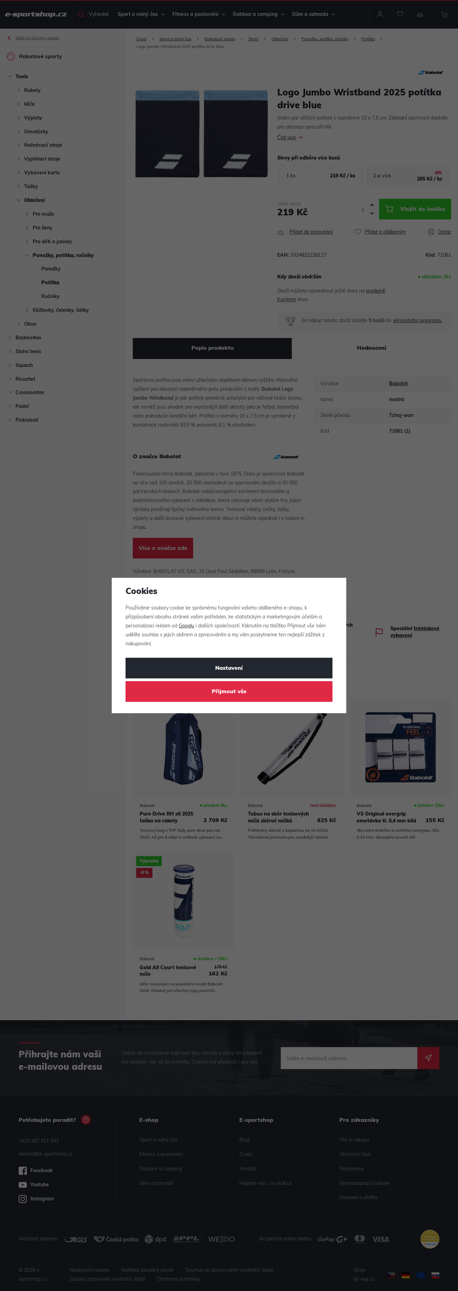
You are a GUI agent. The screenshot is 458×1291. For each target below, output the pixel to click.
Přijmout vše (229, 692)
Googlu (186, 626)
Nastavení (229, 668)
